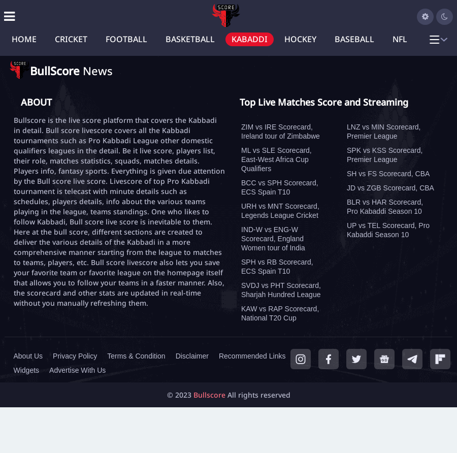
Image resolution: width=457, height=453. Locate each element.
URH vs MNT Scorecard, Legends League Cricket (280, 210)
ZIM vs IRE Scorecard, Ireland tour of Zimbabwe (280, 131)
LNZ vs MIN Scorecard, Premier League (383, 131)
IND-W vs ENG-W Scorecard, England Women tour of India (273, 238)
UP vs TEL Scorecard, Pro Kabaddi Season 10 (388, 230)
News (71, 70)
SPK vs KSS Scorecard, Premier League (384, 155)
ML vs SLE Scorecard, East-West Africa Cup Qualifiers (276, 159)
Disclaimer (192, 356)
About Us (28, 356)
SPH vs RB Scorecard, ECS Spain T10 (277, 266)
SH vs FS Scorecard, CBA (388, 174)
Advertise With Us (77, 370)
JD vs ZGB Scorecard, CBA (390, 188)
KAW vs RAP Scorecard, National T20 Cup (280, 313)
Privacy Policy (75, 356)
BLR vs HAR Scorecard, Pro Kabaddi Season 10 (385, 206)
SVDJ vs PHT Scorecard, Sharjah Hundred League (281, 290)
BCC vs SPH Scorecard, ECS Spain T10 (279, 187)
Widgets (27, 370)
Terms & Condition (136, 356)
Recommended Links (252, 356)
